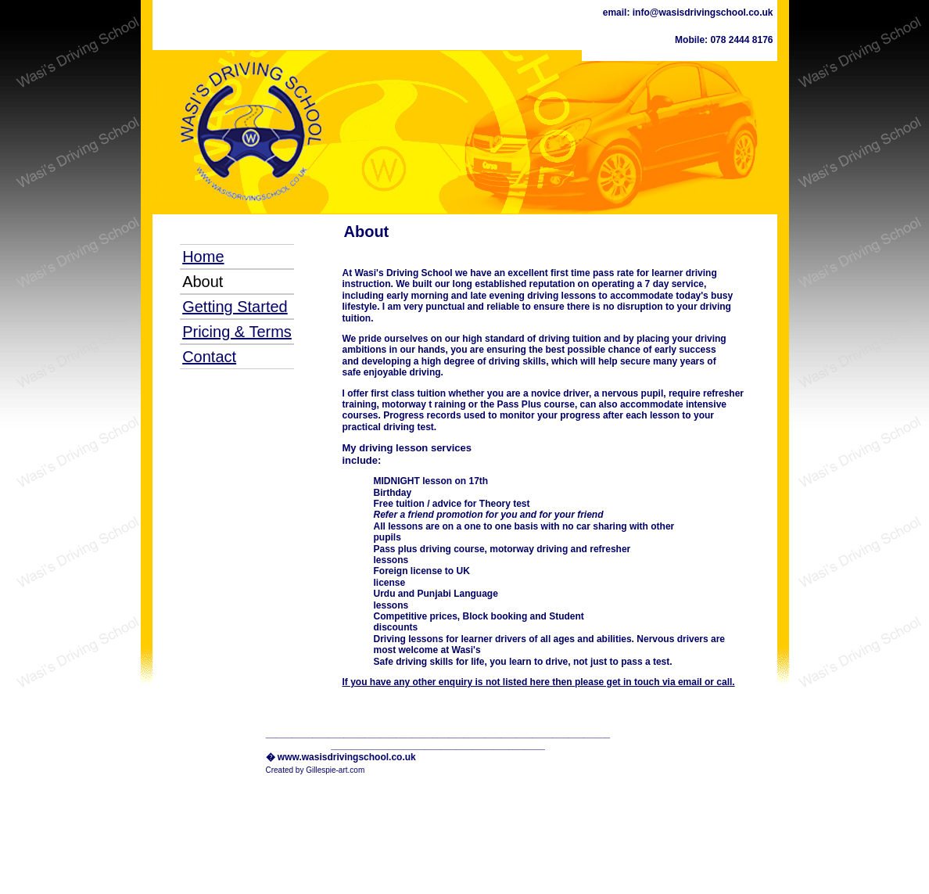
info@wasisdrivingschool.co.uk (701, 12)
